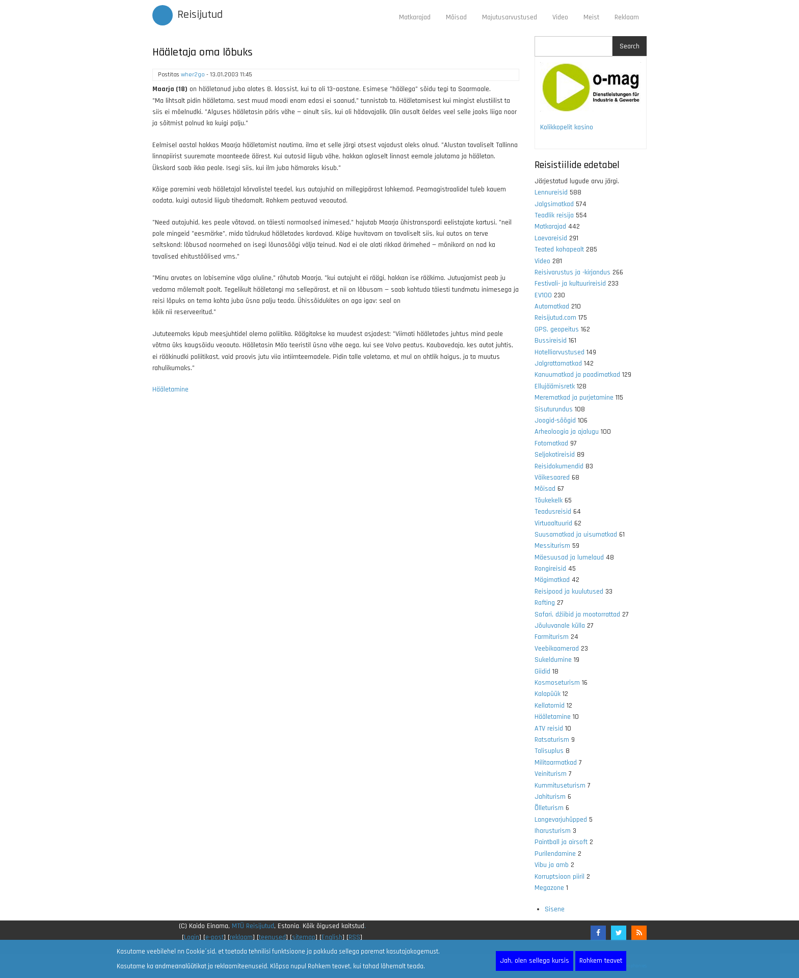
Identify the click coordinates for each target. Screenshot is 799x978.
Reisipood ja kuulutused (569, 591)
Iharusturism (553, 830)
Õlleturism (549, 808)
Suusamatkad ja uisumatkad (576, 534)
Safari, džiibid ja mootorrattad (577, 614)
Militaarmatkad (556, 762)
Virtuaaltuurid (553, 523)
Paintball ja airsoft (561, 842)
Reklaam (627, 17)
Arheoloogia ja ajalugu (567, 431)
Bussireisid (551, 340)
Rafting (545, 602)
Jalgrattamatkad (558, 363)
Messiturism (552, 545)
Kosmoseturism (557, 682)
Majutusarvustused (509, 17)
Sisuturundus (554, 409)
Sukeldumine (553, 659)
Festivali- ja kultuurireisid (570, 283)
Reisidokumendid (559, 466)
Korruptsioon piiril (559, 876)
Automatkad (552, 306)
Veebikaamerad (557, 648)
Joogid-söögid (555, 420)
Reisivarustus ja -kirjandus (572, 272)
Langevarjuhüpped (561, 819)
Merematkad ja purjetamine (574, 397)
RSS (354, 937)
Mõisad (456, 17)
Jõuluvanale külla (560, 625)
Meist (591, 17)
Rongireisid (550, 568)
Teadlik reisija (554, 215)
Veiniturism (551, 773)
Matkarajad (415, 17)
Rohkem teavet (600, 960)
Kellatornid (550, 705)
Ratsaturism (552, 739)
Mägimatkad (552, 579)
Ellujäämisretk (555, 386)
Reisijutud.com (555, 317)
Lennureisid (551, 192)
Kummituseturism (560, 785)
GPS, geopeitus (557, 329)
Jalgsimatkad (554, 204)
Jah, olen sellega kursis (534, 960)
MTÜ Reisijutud (253, 926)
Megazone (549, 887)
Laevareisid (551, 238)
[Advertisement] (335, 536)
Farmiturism (552, 636)
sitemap (303, 937)
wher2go (193, 74)
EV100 (543, 295)
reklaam (241, 937)
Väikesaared (552, 477)
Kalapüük (548, 693)
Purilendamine (555, 853)
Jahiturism (550, 796)
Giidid (542, 671)
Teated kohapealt (559, 249)
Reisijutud (200, 15)
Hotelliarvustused (559, 352)
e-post (214, 937)
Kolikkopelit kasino (566, 127)
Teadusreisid (553, 511)
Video (560, 17)
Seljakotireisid (555, 454)
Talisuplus (549, 751)
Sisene (555, 909)
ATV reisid (549, 728)
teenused (272, 937)
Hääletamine (170, 389)
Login (191, 937)
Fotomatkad (551, 443)
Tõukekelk (549, 500)
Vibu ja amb (552, 865)
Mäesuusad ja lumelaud (569, 557)
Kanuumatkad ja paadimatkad (577, 374)
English (332, 937)
